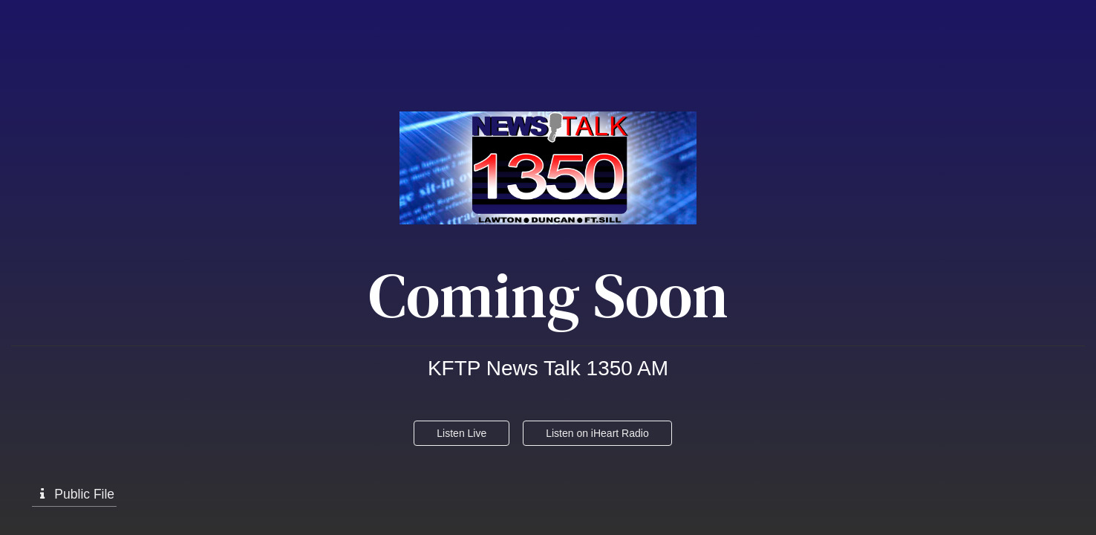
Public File (74, 494)
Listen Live (461, 433)
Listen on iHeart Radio (597, 433)
